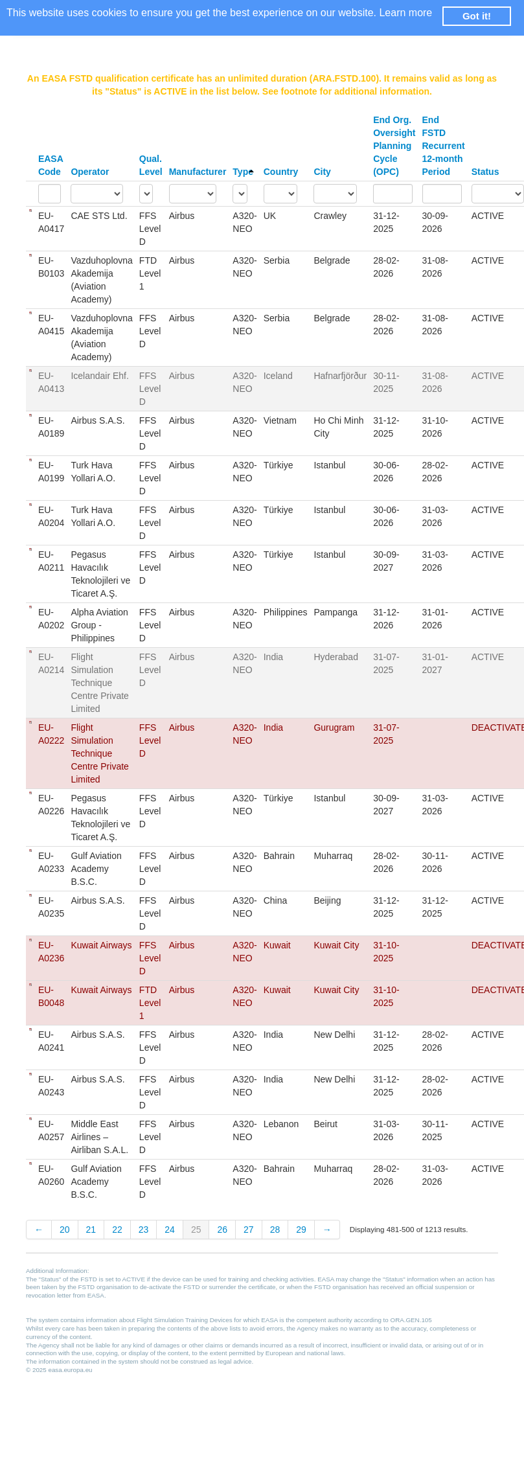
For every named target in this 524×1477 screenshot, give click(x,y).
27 (249, 1229)
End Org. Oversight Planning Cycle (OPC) (394, 146)
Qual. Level (151, 165)
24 (170, 1229)
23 (144, 1229)
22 (117, 1229)
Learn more (405, 12)
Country (281, 171)
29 (301, 1229)
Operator (90, 171)
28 (275, 1229)
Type (243, 171)
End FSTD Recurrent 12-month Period (443, 146)
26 (222, 1229)
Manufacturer (198, 171)
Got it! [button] (476, 15)
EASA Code (50, 165)
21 (91, 1229)
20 (65, 1229)
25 (196, 1229)
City (321, 171)
